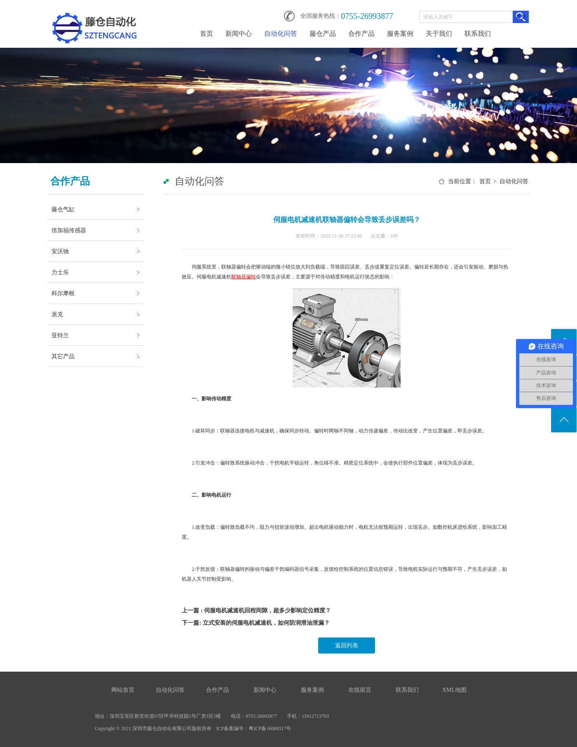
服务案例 (400, 33)
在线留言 (359, 690)
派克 (57, 314)
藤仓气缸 (63, 209)
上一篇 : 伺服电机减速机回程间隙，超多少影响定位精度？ (256, 610)
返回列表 (346, 645)
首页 (206, 33)
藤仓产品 (323, 33)
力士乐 (60, 272)
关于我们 (439, 33)
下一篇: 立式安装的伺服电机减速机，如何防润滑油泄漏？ (255, 623)
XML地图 (454, 690)
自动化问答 (280, 33)
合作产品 (361, 33)
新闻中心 (238, 33)
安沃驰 (60, 251)
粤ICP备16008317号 (270, 728)
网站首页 (122, 690)
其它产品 (63, 356)
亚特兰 (60, 335)
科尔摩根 (63, 293)
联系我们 (477, 33)
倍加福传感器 (69, 230)
